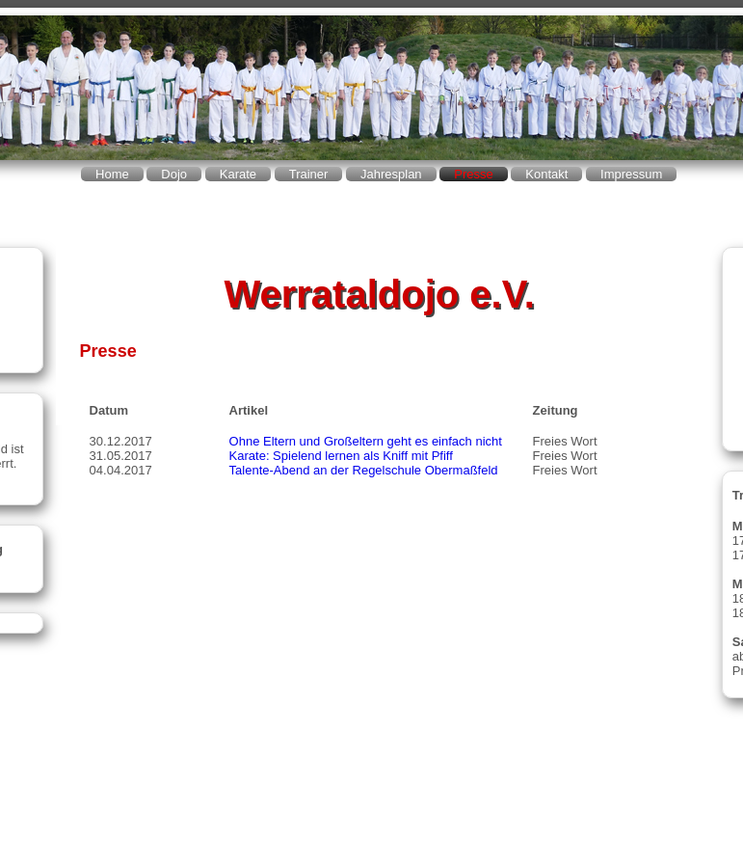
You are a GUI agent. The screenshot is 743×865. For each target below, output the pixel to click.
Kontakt (546, 174)
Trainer (309, 174)
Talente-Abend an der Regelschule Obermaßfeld (363, 470)
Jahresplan (391, 174)
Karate (238, 174)
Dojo (174, 174)
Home (112, 174)
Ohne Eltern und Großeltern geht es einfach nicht (365, 441)
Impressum (631, 174)
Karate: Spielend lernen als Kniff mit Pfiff (341, 455)
